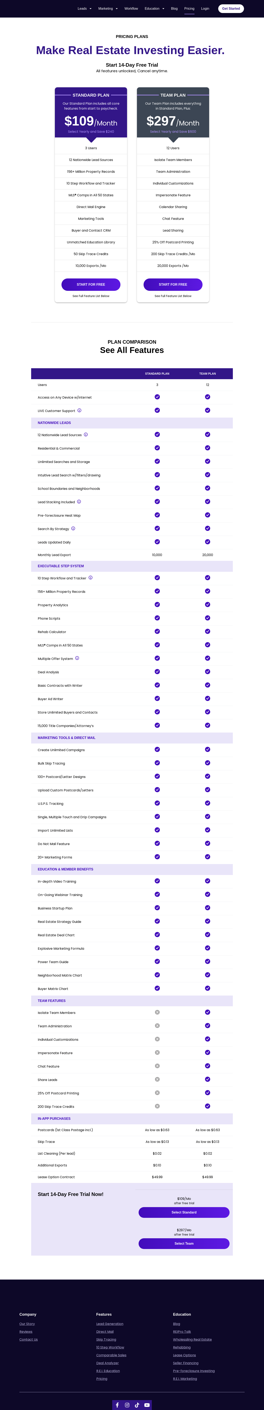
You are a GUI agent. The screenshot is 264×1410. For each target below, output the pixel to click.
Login (205, 9)
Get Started (231, 9)
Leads (85, 9)
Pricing (189, 9)
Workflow (131, 9)
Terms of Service (121, 1390)
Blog (174, 9)
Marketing (108, 9)
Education (154, 9)
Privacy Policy (144, 1390)
